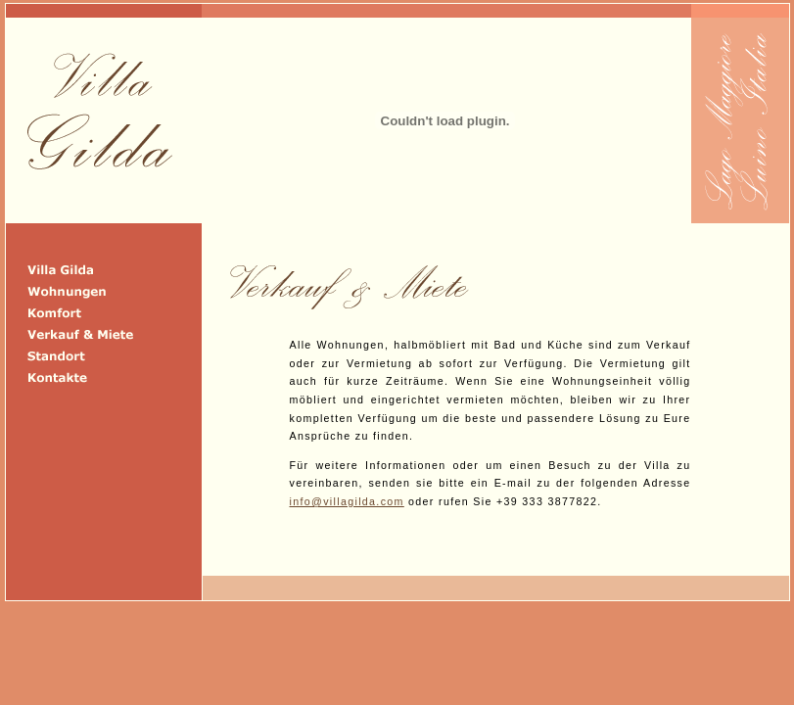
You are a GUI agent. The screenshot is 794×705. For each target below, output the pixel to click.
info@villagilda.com (347, 501)
